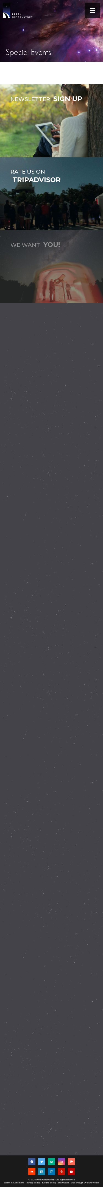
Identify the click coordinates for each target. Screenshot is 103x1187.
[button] (92, 10)
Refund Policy (49, 1182)
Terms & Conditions (14, 1182)
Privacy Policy (33, 1182)
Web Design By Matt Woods (85, 1182)
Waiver (65, 1182)
